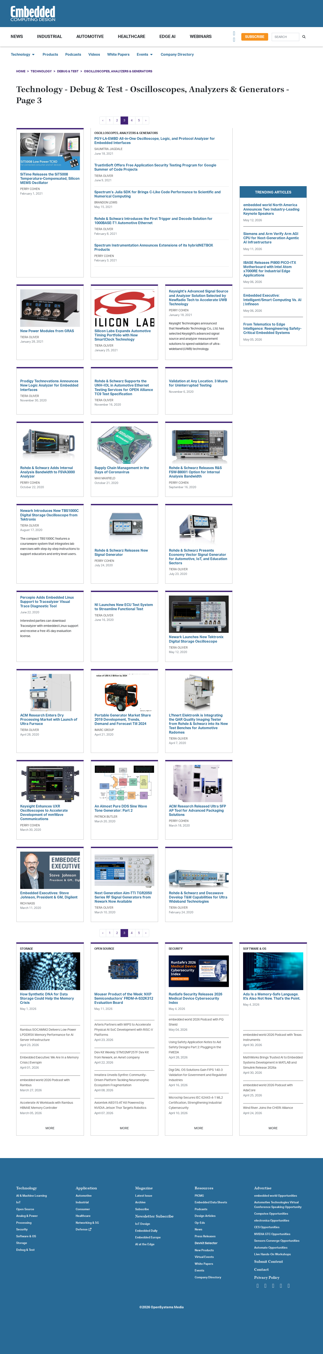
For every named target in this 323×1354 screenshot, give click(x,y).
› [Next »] (145, 120)
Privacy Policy (266, 1277)
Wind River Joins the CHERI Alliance (268, 1107)
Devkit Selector (206, 1243)
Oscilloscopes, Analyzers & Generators (118, 71)
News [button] (17, 37)
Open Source (25, 1209)
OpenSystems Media (167, 1307)
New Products (204, 1250)
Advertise (262, 1188)
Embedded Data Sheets (211, 1202)
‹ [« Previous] (102, 120)
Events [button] (145, 54)
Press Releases (205, 1236)
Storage (21, 1243)
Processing (24, 1223)
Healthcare (131, 37)
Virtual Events (204, 1257)
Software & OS (26, 1236)
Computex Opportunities (271, 1213)
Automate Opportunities (270, 1247)
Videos (94, 54)
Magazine (144, 1188)
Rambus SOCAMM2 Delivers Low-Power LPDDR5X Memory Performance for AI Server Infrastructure (48, 1035)
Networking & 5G (87, 1223)
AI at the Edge (145, 1244)
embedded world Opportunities (275, 1195)
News (198, 1229)
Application (86, 1188)
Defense (84, 1229)
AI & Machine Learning (31, 1195)
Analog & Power (27, 1216)
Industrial (49, 37)
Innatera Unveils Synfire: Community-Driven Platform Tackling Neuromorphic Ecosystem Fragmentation (121, 1080)
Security (22, 1229)
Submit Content (268, 1261)
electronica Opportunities (271, 1220)
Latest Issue (143, 1195)
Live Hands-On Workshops (272, 1254)
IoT (18, 1202)
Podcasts (73, 54)
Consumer (83, 1209)
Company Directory (177, 54)
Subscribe (254, 37)
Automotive (90, 37)
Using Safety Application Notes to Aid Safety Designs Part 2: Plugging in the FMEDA (195, 1047)
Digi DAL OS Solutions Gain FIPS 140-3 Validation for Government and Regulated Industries (197, 1075)
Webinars (201, 37)
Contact (261, 1269)
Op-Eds (200, 1223)
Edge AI (167, 37)
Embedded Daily (146, 1231)
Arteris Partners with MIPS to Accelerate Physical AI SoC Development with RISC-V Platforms (123, 1029)
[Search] (285, 37)
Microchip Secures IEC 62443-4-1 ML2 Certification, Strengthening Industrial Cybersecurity (196, 1102)
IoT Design (142, 1224)
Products (50, 54)
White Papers (118, 54)
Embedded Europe (148, 1237)
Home (20, 71)
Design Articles (205, 1216)
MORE (50, 1128)
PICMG (199, 1195)
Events (199, 1270)
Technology (41, 71)
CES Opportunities (266, 1227)
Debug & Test (68, 71)
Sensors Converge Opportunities (276, 1241)
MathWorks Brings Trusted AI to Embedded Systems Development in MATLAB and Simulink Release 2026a (273, 1062)
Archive (140, 1202)
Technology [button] (23, 54)
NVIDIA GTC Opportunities (272, 1234)
